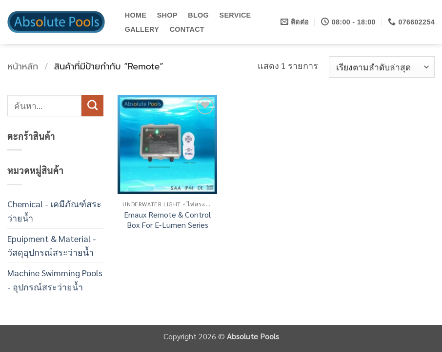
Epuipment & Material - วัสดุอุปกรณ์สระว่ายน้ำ (51, 245)
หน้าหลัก (22, 66)
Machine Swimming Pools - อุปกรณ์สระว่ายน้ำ (54, 279)
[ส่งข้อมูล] (92, 105)
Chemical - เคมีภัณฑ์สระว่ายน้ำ (54, 210)
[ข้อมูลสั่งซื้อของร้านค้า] (382, 67)
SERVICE (235, 15)
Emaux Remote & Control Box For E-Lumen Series (167, 219)
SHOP (167, 15)
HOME (135, 15)
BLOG (198, 15)
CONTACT (187, 29)
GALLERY (142, 29)
